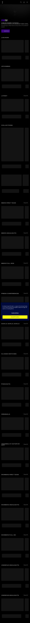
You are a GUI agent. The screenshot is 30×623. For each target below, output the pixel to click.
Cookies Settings (15, 313)
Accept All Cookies (15, 317)
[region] (15, 311)
